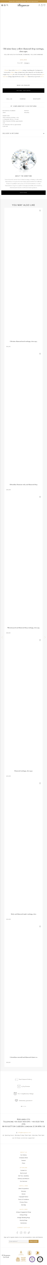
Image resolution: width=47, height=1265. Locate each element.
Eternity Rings (23, 1220)
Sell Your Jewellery (23, 1176)
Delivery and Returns (23, 1178)
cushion (13, 72)
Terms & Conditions (23, 1199)
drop (21, 70)
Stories (23, 1194)
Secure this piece (24, 90)
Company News (23, 1157)
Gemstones (23, 1223)
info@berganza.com (24, 1132)
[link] (23, 275)
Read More (23, 192)
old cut (26, 76)
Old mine (6, 70)
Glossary (23, 1191)
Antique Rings (23, 1215)
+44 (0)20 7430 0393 (22, 1122)
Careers (23, 1160)
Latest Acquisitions (23, 1188)
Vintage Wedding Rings (23, 1217)
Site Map (23, 1205)
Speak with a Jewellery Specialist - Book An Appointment (23, 1)
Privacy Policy (23, 1202)
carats (11, 74)
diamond (17, 70)
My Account (23, 1173)
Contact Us (23, 1170)
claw (6, 76)
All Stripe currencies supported (24, 1138)
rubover (42, 76)
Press (23, 1163)
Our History (23, 1155)
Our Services (23, 1181)
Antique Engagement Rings (23, 1212)
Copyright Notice (23, 1196)
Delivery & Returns (23, 133)
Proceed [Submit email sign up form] (34, 1241)
